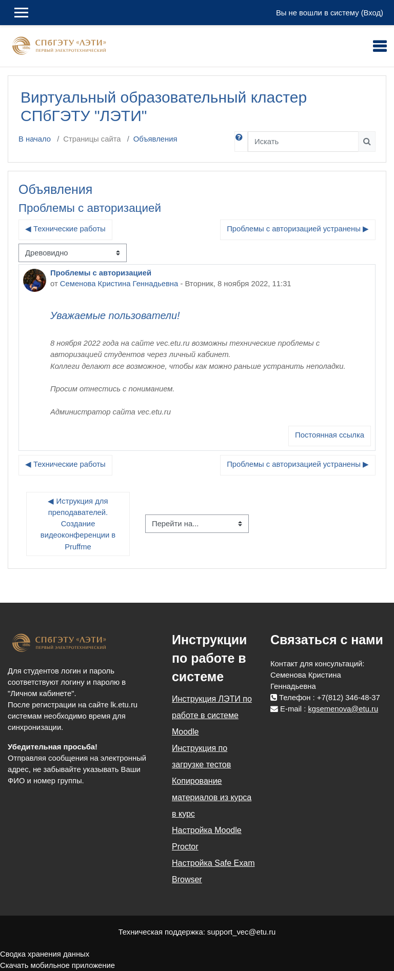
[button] (241, 141)
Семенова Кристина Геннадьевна (119, 284)
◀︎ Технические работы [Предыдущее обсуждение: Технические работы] (65, 229)
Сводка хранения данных (44, 954)
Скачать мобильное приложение (57, 965)
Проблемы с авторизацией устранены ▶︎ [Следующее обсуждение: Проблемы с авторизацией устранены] (298, 229)
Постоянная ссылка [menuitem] (329, 435)
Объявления (155, 139)
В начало (34, 139)
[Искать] (303, 141)
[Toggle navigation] (379, 46)
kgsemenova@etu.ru (343, 709)
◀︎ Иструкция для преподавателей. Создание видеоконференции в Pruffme (79, 524)
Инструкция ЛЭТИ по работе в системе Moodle (212, 715)
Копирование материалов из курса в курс (211, 797)
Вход (372, 13)
